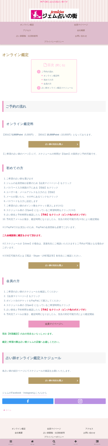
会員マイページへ (54, 324)
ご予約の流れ (47, 71)
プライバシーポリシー (54, 437)
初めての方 (48, 80)
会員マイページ (54, 429)
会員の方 (47, 84)
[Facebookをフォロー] (27, 401)
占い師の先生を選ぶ (54, 144)
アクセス (89, 429)
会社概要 (19, 433)
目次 (50, 65)
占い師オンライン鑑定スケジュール (57, 88)
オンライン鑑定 (19, 429)
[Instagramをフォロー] (80, 401)
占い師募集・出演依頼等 (54, 433)
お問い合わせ (89, 433)
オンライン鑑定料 (51, 76)
